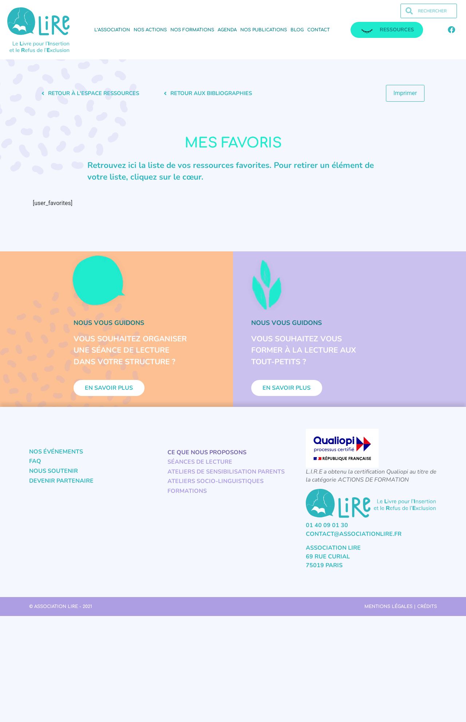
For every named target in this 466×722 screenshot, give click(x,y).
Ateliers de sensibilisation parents (226, 476)
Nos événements (56, 456)
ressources (388, 30)
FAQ (35, 466)
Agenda (227, 29)
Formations (187, 495)
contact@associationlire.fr (354, 538)
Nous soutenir (53, 475)
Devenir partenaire (61, 485)
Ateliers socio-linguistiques (215, 486)
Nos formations (192, 29)
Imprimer (405, 93)
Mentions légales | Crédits (400, 610)
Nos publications (263, 29)
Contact (318, 29)
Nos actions (150, 29)
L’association (112, 29)
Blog (297, 29)
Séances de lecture (199, 466)
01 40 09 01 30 (327, 530)
